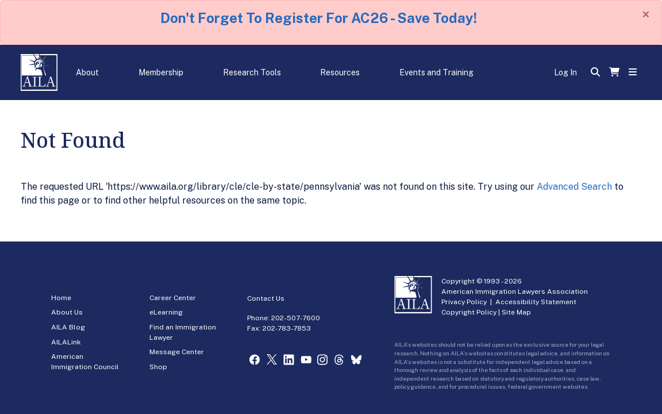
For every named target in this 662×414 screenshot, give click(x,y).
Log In (565, 72)
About (87, 72)
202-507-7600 (295, 318)
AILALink (66, 342)
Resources (340, 72)
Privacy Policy (464, 302)
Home (61, 298)
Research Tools (252, 72)
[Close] (645, 14)
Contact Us (265, 298)
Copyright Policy (468, 312)
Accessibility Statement (535, 302)
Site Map (516, 312)
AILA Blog (68, 327)
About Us (67, 312)
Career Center (172, 298)
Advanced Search (574, 186)
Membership (160, 72)
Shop (158, 367)
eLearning (166, 312)
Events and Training (436, 72)
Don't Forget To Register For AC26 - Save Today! (318, 18)
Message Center (176, 352)
